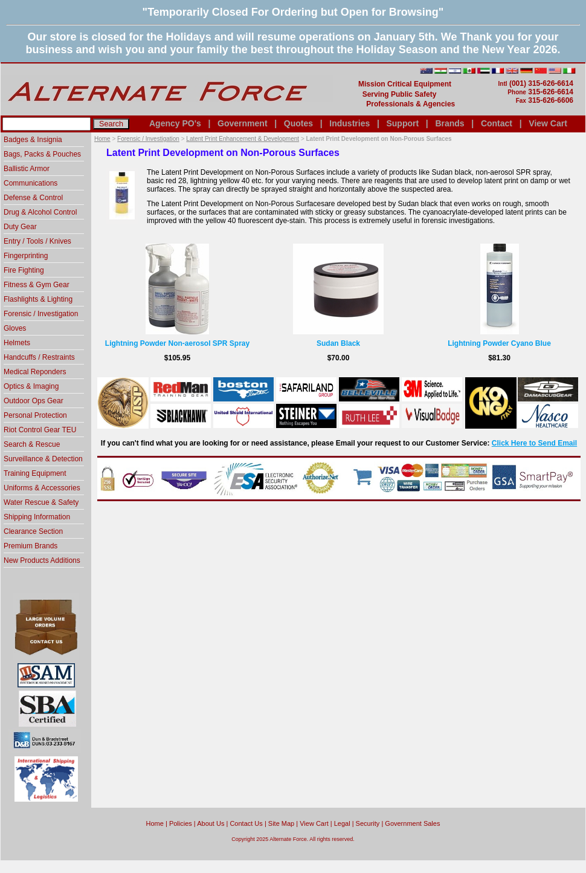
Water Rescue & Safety (41, 502)
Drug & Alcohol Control (40, 212)
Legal (342, 823)
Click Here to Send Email (534, 443)
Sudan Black (338, 343)
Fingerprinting (26, 256)
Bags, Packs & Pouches (42, 154)
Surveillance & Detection (43, 459)
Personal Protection (35, 415)
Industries (349, 123)
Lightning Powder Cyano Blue (499, 343)
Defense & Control (33, 197)
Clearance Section (33, 531)
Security (368, 823)
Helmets (17, 343)
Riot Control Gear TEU (40, 430)
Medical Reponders (35, 372)
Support (402, 123)
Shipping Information (37, 517)
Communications (30, 183)
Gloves (15, 328)
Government (242, 123)
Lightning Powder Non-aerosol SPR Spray (177, 343)
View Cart (548, 123)
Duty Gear (20, 226)
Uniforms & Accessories (42, 488)
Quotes (298, 123)
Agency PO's (175, 123)
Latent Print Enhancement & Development (242, 138)
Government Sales (412, 823)
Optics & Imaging (31, 386)
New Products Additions (42, 560)
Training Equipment (35, 473)
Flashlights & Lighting (38, 299)
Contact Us (246, 823)
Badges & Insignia (33, 139)
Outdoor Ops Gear (33, 401)
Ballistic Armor (27, 168)
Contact (496, 123)
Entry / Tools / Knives (37, 241)
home (155, 823)
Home (102, 138)
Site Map (281, 823)
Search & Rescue (32, 444)
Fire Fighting (24, 270)
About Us (210, 823)
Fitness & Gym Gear (36, 285)
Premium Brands (30, 546)
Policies (180, 823)
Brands (449, 123)
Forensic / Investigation (148, 138)
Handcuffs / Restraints (39, 357)
